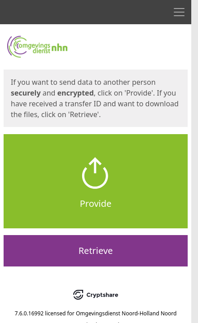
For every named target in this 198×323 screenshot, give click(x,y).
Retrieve (96, 250)
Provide (96, 203)
